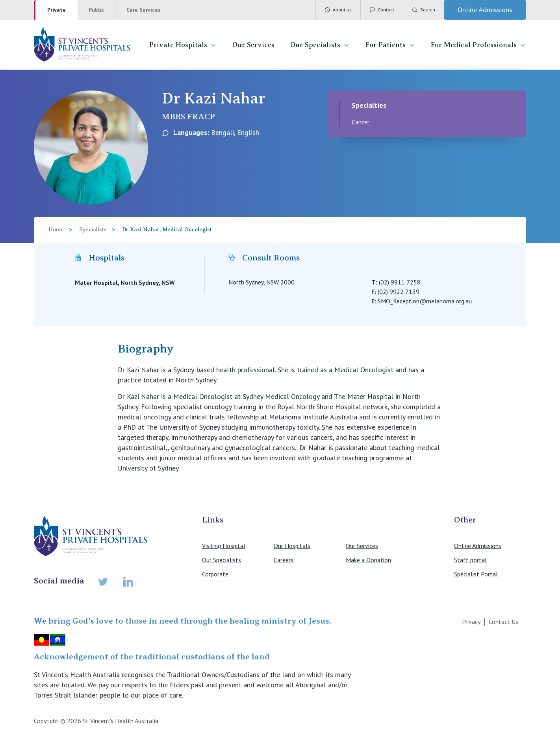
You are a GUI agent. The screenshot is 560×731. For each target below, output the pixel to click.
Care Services (143, 9)
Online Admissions (477, 546)
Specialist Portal (476, 574)
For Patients (390, 45)
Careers (283, 560)
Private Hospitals (183, 45)
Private (56, 9)
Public (96, 9)
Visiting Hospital (223, 546)
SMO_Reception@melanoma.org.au (425, 301)
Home (56, 230)
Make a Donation (368, 560)
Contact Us (503, 622)
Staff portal (470, 560)
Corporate (215, 574)
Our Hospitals (292, 546)
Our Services (253, 45)
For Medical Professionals (478, 45)
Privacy (471, 622)
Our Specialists (320, 45)
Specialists (93, 230)
